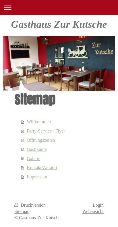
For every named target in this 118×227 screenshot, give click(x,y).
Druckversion (30, 205)
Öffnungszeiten (41, 140)
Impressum (37, 176)
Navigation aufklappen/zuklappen (59, 7)
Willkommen (39, 121)
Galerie (33, 158)
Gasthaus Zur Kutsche (59, 24)
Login (98, 205)
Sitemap (21, 211)
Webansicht (93, 211)
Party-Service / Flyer (46, 131)
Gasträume (37, 149)
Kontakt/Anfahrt (42, 167)
